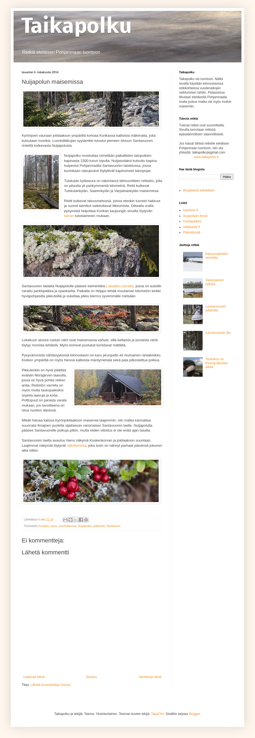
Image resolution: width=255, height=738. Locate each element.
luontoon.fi (190, 210)
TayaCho (157, 714)
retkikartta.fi (191, 227)
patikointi (99, 526)
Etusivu (91, 677)
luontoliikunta (67, 526)
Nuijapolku (84, 526)
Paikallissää (191, 232)
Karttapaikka (192, 221)
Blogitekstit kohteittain (199, 190)
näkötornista (76, 445)
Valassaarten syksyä (214, 282)
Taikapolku (77, 27)
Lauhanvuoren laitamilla (215, 308)
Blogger (194, 714)
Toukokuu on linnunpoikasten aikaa (216, 363)
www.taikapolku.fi (206, 157)
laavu (54, 526)
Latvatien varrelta (120, 286)
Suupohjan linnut (195, 216)
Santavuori (113, 526)
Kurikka (44, 526)
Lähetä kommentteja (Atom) (50, 685)
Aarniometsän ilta (218, 333)
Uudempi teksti (33, 677)
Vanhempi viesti (150, 677)
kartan (69, 216)
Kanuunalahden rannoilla (216, 256)
